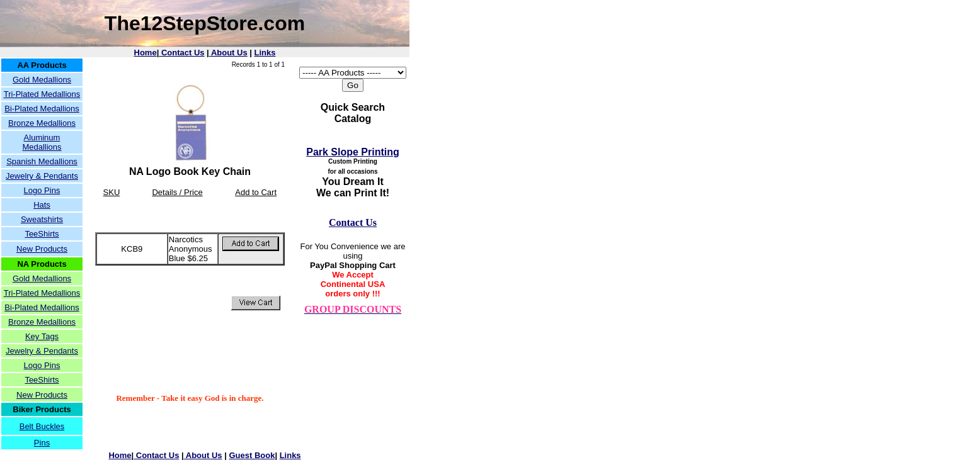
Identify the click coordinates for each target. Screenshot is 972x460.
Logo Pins (42, 190)
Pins (42, 442)
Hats (41, 205)
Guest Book (252, 455)
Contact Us (181, 52)
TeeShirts (42, 233)
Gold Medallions (42, 79)
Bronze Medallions (42, 123)
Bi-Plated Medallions (41, 108)
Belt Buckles (42, 426)
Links (265, 52)
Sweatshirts (42, 219)
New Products (41, 249)
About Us (228, 52)
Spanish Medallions (41, 161)
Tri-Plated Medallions (42, 94)
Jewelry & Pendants (42, 176)
